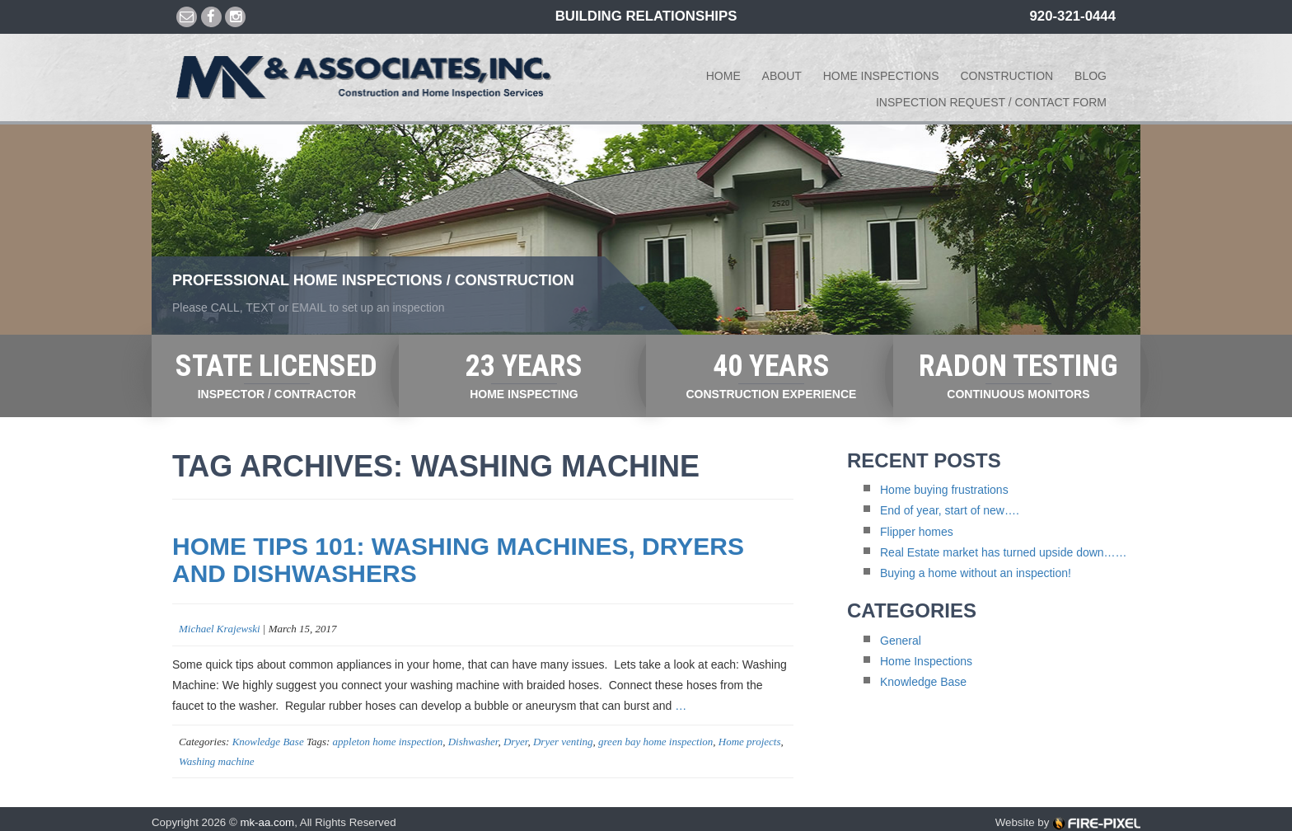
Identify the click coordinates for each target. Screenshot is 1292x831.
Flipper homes (916, 531)
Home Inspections (881, 75)
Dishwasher (473, 741)
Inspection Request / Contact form (991, 102)
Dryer (515, 741)
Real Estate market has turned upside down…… (1003, 552)
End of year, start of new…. (949, 510)
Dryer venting (563, 741)
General (900, 640)
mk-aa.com (267, 822)
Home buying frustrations (944, 489)
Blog (1090, 75)
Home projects (750, 741)
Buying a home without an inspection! (975, 573)
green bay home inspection (655, 741)
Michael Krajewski (219, 628)
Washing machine (217, 761)
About (782, 75)
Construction (1006, 75)
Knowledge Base (268, 741)
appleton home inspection (388, 741)
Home (723, 75)
